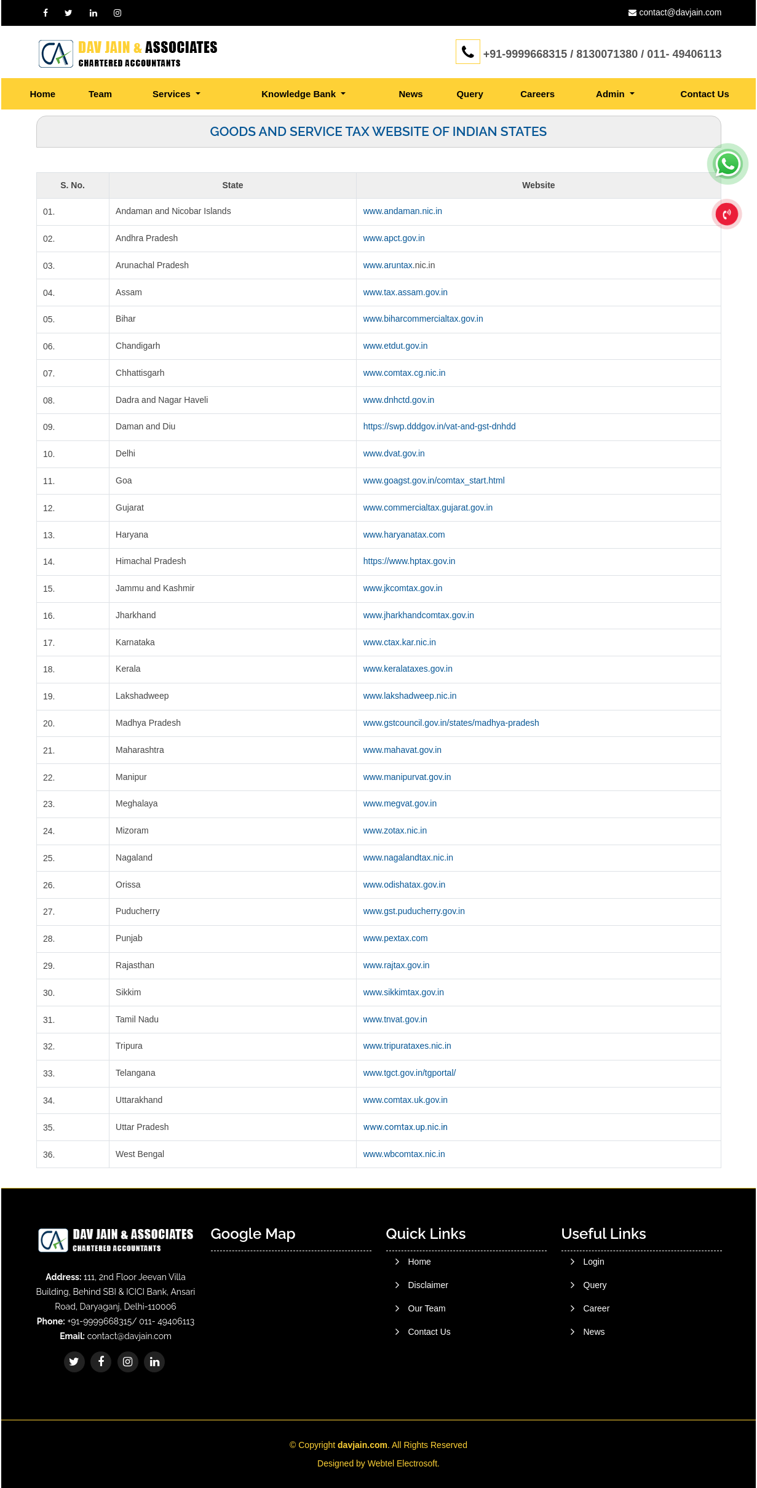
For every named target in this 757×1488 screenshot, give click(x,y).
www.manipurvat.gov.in (407, 777)
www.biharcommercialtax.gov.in (423, 319)
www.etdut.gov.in (395, 346)
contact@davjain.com (680, 12)
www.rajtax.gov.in (396, 965)
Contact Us (705, 94)
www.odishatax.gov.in (404, 884)
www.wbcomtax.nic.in (404, 1154)
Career (597, 1368)
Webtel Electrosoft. (404, 1463)
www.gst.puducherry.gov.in (414, 911)
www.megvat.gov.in (400, 803)
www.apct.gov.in (394, 238)
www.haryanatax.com (404, 534)
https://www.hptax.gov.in (409, 561)
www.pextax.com (395, 938)
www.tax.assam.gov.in (405, 292)
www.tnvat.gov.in (395, 1019)
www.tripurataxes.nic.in (407, 1046)
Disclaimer (428, 1331)
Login (594, 1322)
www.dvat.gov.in (394, 453)
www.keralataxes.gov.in (408, 669)
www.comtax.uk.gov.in (405, 1100)
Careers (537, 94)
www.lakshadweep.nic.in (410, 696)
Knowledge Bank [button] (299, 94)
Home (43, 94)
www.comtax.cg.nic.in (404, 373)
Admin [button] (611, 94)
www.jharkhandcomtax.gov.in (418, 615)
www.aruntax (388, 265)
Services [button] (173, 94)
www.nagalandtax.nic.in (408, 857)
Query (469, 94)
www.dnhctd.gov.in (399, 400)
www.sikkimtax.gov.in (403, 992)
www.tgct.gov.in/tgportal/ (409, 1073)
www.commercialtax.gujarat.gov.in (428, 507)
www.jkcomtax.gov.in (403, 588)
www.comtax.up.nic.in (405, 1127)
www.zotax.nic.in (395, 830)
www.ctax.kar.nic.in (399, 642)
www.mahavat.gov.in (402, 750)
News (411, 94)
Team (100, 94)
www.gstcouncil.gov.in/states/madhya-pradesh (451, 723)
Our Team (427, 1355)
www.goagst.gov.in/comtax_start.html (434, 480)
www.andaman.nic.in (402, 211)
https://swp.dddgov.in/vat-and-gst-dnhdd (439, 426)
